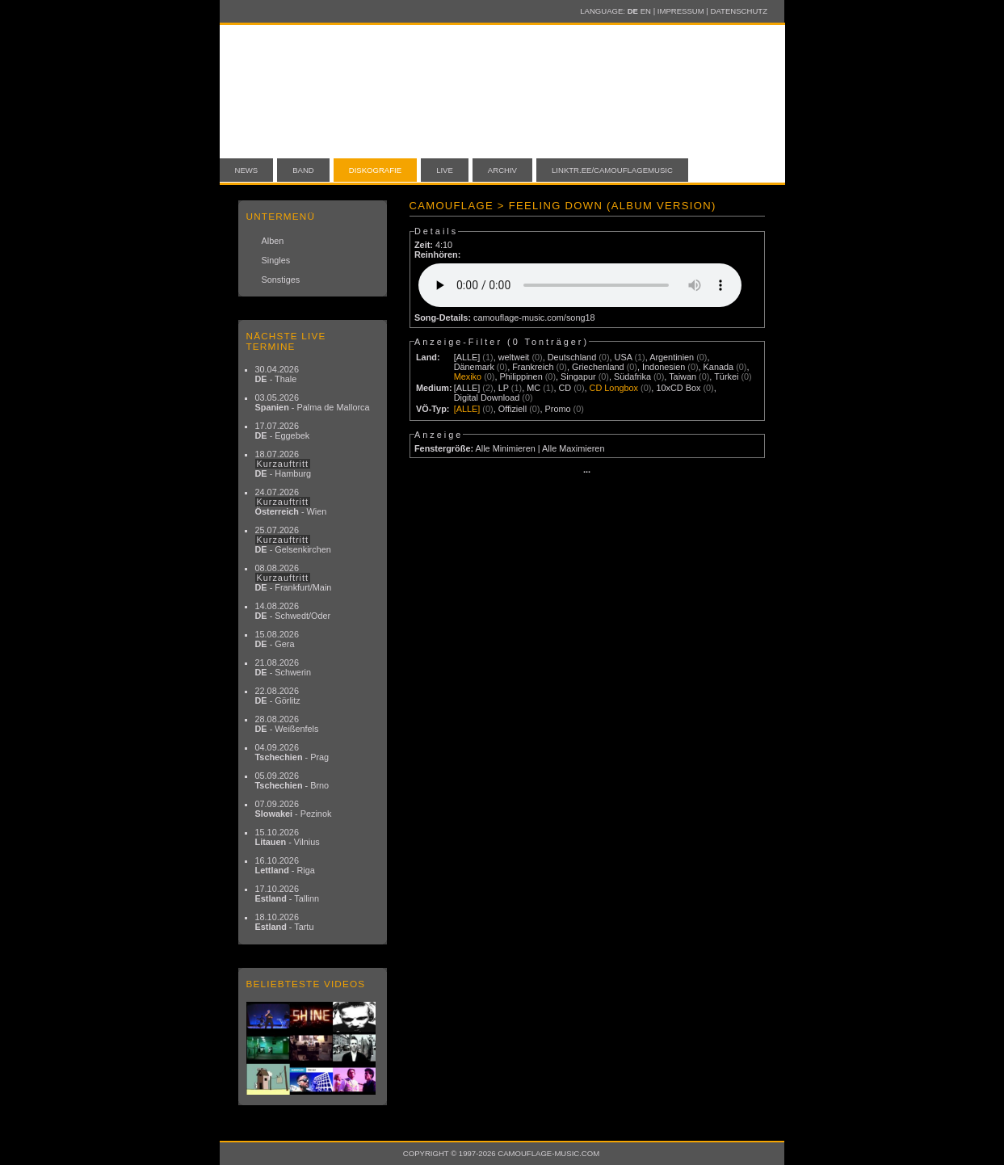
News (246, 170)
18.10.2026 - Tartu (284, 922)
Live (444, 170)
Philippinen (520, 376)
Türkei (726, 376)
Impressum (680, 10)
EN (646, 10)
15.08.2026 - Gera (277, 639)
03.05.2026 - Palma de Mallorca (312, 402)
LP (503, 388)
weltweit (514, 357)
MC (533, 388)
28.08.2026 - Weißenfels (287, 724)
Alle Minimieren (505, 448)
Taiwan (682, 376)
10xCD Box (678, 388)
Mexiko (467, 376)
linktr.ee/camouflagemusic (612, 170)
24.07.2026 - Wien (291, 501)
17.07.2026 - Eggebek (282, 430)
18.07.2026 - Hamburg (283, 463)
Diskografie (375, 170)
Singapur (578, 376)
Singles (276, 260)
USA (623, 357)
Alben (273, 241)
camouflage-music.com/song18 (534, 317)
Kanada (719, 367)
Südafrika (632, 376)
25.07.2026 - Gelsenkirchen (293, 539)
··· (586, 472)
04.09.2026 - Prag (292, 752)
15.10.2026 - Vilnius (287, 837)
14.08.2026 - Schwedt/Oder (293, 610)
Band (303, 170)
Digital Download (487, 397)
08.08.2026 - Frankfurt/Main (293, 577)
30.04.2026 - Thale (277, 374)
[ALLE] (467, 357)
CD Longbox (614, 388)
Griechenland (598, 367)
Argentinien (671, 357)
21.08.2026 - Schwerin (283, 667)
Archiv (502, 170)
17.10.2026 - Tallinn (287, 893)
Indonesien (663, 367)
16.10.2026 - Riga (285, 865)
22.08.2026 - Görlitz (277, 695)
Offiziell (512, 409)
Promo (558, 409)
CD (564, 388)
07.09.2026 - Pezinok (293, 808)
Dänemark (474, 367)
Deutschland (572, 357)
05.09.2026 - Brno (292, 780)
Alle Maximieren (573, 448)
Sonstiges (281, 279)
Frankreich (532, 367)
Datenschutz (739, 10)
